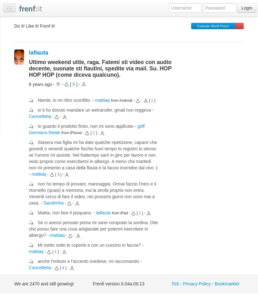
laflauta (38, 52)
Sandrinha (53, 202)
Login (247, 7)
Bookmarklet (227, 283)
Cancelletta (40, 116)
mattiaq (102, 100)
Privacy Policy (197, 283)
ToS (175, 283)
